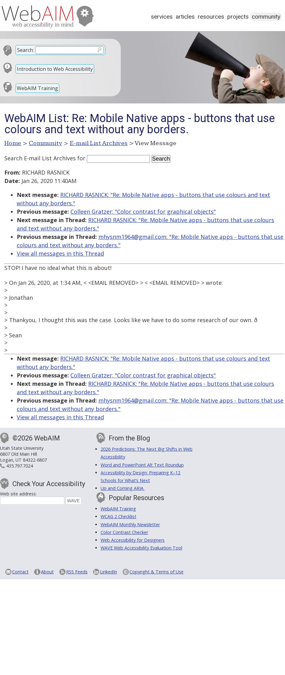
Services (162, 16)
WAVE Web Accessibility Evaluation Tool (141, 548)
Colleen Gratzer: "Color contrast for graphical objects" (143, 211)
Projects (238, 16)
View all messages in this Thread (60, 253)
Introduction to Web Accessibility (55, 69)
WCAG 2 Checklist (118, 516)
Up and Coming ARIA (123, 488)
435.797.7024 (19, 466)
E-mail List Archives (99, 143)
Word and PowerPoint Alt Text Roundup (142, 465)
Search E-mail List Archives (40, 158)
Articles (185, 16)
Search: (25, 50)
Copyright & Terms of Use (156, 572)
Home (12, 143)
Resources (211, 16)
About (47, 572)
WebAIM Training (37, 88)
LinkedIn (108, 572)
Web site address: (18, 494)
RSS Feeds (77, 572)
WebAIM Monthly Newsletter (130, 524)
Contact (20, 572)
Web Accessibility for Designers (133, 540)
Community (266, 16)
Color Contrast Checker (124, 532)
